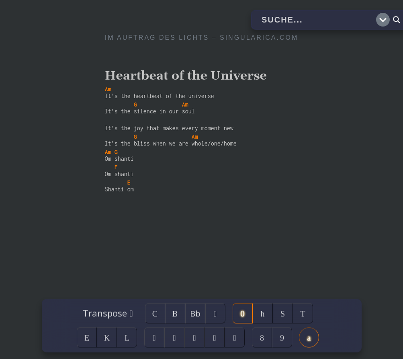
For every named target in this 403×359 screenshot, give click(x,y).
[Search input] (318, 20)
